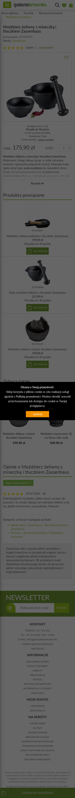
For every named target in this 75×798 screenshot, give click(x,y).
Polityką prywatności (28, 396)
